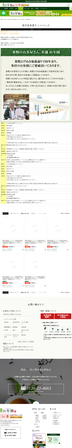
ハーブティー (43, 8)
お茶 (5, 19)
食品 (42, 412)
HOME (1, 19)
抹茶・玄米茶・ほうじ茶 (15, 19)
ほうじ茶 (26, 8)
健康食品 (45, 417)
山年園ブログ (56, 422)
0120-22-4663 (10, 433)
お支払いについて (57, 415)
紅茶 (32, 8)
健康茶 (6, 8)
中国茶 (37, 8)
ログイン (68, 5)
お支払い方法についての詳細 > (26, 341)
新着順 (33, 213)
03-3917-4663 (5, 423)
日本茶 (11, 8)
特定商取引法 (56, 424)
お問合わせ (55, 418)
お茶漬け (45, 418)
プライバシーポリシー (5, 425)
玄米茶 (21, 8)
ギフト (36, 424)
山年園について (57, 412)
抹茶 (16, 8)
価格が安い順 (14, 213)
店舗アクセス (56, 416)
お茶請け (45, 415)
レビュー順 (42, 213)
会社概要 (55, 420)
